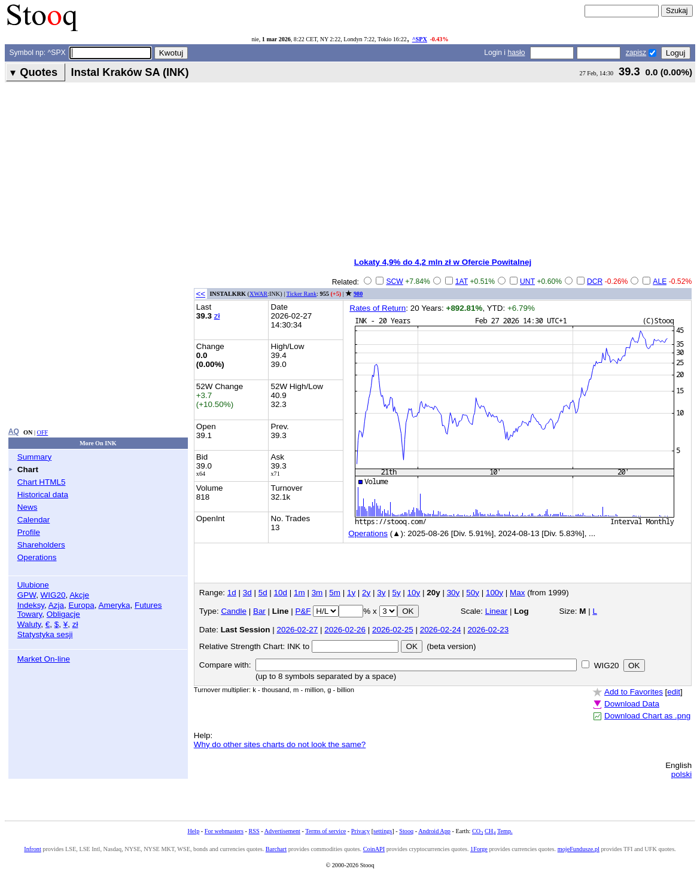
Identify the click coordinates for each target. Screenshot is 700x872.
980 (358, 293)
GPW (26, 594)
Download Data (631, 703)
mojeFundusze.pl (578, 849)
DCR (594, 281)
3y (381, 592)
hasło (516, 52)
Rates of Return (377, 308)
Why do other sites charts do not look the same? (280, 744)
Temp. (505, 831)
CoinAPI (374, 849)
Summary (34, 456)
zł (75, 624)
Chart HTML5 (41, 482)
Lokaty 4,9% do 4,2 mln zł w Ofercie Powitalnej (442, 262)
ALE (659, 281)
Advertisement (282, 831)
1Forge (479, 849)
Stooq (406, 831)
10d (280, 592)
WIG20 (53, 594)
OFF (42, 432)
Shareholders (41, 544)
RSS (253, 831)
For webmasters (224, 831)
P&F (303, 611)
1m (299, 592)
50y (472, 592)
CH (490, 831)
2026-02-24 (440, 629)
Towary (29, 614)
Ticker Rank (302, 293)
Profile (28, 532)
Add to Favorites (633, 691)
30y (453, 592)
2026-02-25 (392, 629)
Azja (56, 605)
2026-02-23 (488, 629)
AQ (13, 431)
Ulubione (33, 584)
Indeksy (30, 605)
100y (494, 592)
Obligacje (63, 614)
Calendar (33, 519)
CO (477, 831)
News (27, 507)
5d (262, 592)
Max (517, 592)
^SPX (419, 39)
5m (334, 592)
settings (382, 831)
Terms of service (325, 831)
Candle (233, 611)
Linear (496, 611)
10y (414, 592)
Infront (32, 849)
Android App (434, 831)
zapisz (636, 52)
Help (193, 831)
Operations (37, 557)
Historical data (42, 494)
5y (396, 592)
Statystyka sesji (45, 634)
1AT (461, 281)
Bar (259, 611)
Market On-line (43, 658)
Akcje (79, 594)
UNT (527, 281)
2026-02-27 (297, 629)
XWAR (258, 293)
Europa (81, 605)
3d (247, 592)
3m (317, 592)
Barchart (276, 849)
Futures (148, 605)
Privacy (360, 831)
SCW (394, 281)
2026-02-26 (345, 629)
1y (351, 592)
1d (231, 592)
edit (673, 691)
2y (366, 592)
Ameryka (114, 605)
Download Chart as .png (647, 715)
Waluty (29, 624)
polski (681, 774)
